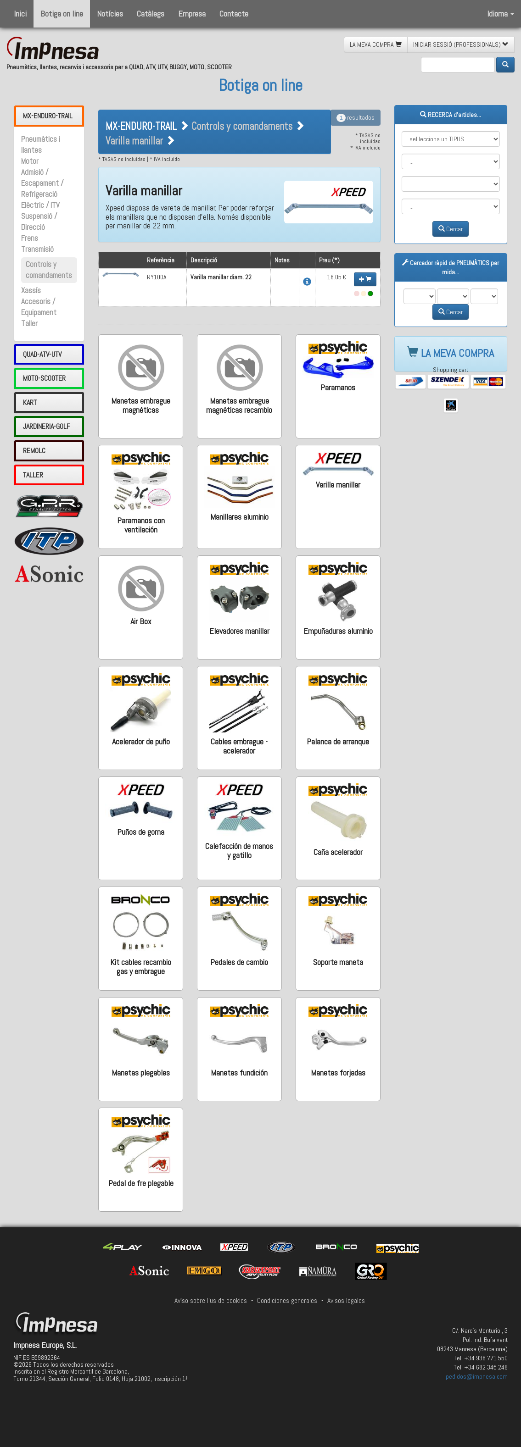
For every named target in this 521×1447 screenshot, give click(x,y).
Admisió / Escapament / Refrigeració (42, 183)
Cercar (450, 229)
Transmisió (37, 249)
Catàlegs (150, 13)
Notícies (110, 13)
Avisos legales (346, 1300)
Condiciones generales (287, 1300)
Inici (20, 13)
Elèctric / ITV (40, 205)
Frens (29, 238)
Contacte (233, 13)
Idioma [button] (500, 13)
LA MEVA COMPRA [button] (376, 44)
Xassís (31, 290)
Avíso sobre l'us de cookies (210, 1300)
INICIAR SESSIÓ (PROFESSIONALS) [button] (461, 44)
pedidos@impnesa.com (477, 1376)
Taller (29, 323)
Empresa (192, 13)
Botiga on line (61, 13)
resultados (355, 117)
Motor (30, 161)
